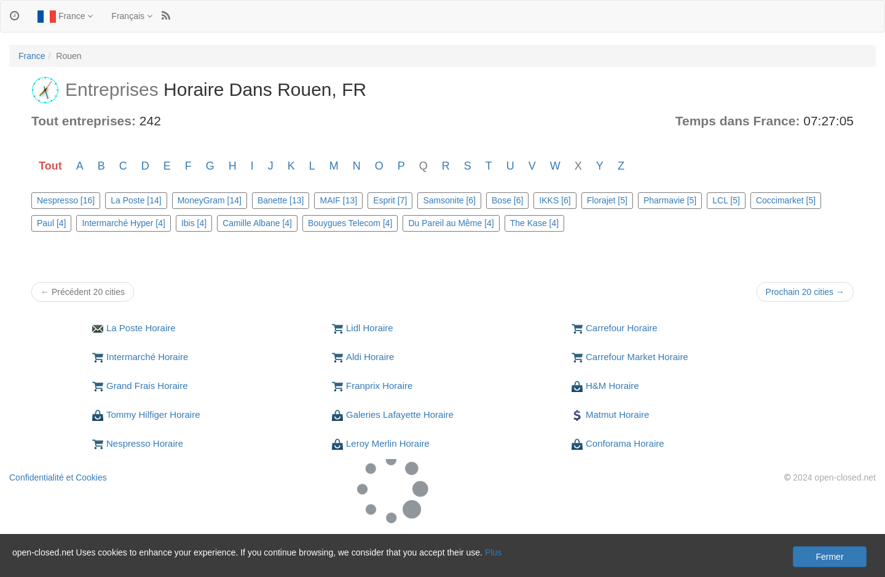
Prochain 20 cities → (805, 292)
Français (131, 16)
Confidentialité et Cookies (58, 477)
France (65, 16)
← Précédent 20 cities (83, 292)
